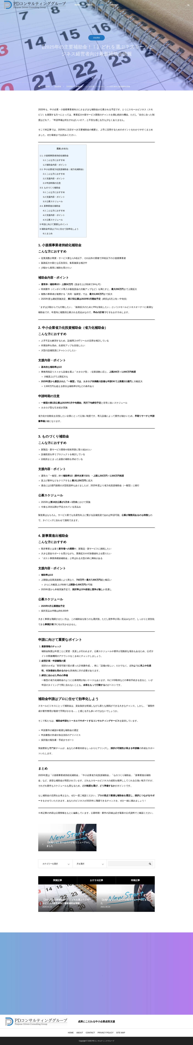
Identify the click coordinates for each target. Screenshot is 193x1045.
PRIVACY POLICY (105, 1033)
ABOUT (89, 5)
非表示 (65, 149)
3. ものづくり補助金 (50, 187)
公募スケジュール (53, 201)
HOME (77, 5)
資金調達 (96, 38)
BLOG (101, 5)
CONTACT (113, 5)
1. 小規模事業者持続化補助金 (54, 155)
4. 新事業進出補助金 (50, 206)
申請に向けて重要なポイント (54, 224)
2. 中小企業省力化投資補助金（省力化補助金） (62, 169)
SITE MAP (120, 1033)
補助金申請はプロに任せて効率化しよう (59, 229)
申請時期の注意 (52, 183)
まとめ (47, 233)
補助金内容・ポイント (55, 165)
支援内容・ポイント (54, 178)
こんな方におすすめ (54, 160)
